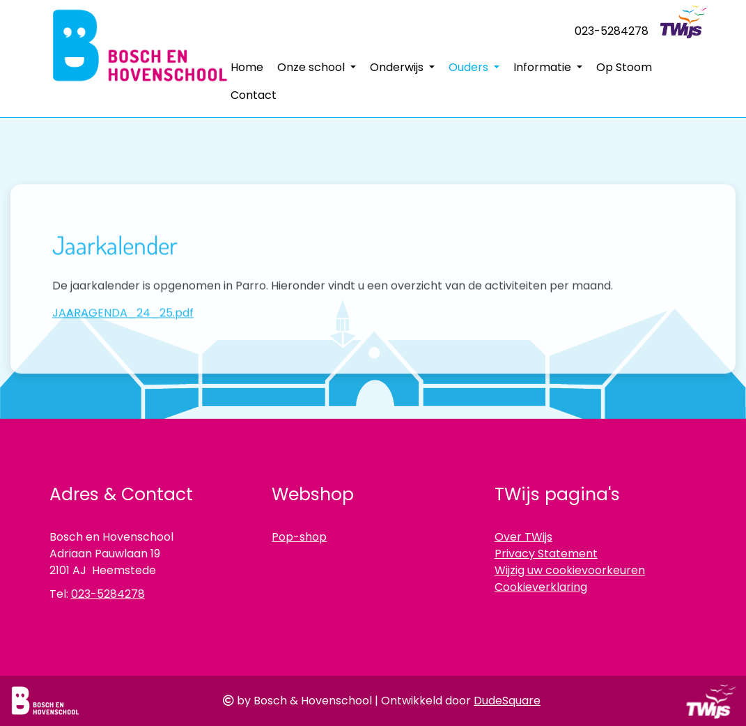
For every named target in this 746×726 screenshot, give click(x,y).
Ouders (470, 67)
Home (247, 67)
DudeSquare (507, 701)
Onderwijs (398, 67)
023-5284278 (611, 31)
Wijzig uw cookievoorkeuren (570, 570)
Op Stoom (624, 67)
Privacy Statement (546, 554)
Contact (254, 95)
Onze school (312, 67)
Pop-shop (299, 537)
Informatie (543, 67)
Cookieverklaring (541, 587)
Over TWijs (523, 537)
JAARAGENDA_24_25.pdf (123, 360)
